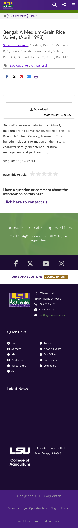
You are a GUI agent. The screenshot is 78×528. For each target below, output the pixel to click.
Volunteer (14, 508)
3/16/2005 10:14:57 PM (19, 161)
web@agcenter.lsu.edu (51, 315)
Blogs (53, 508)
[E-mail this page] (28, 76)
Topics (45, 343)
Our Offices (48, 354)
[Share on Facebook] (7, 76)
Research (20, 16)
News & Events (50, 349)
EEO (36, 521)
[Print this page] (36, 76)
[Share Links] (21, 76)
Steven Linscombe (15, 45)
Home (13, 343)
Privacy (65, 508)
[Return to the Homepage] (4, 15)
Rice (32, 16)
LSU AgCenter (19, 65)
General (41, 65)
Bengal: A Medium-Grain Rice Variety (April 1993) (34, 34)
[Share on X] (14, 76)
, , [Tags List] (25, 65)
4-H (11, 371)
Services (14, 349)
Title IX (47, 521)
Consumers (48, 360)
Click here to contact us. (25, 201)
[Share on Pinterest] (21, 76)
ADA (57, 521)
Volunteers (48, 365)
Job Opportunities (35, 508)
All (32, 65)
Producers (15, 360)
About (12, 354)
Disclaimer (24, 521)
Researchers (16, 365)
